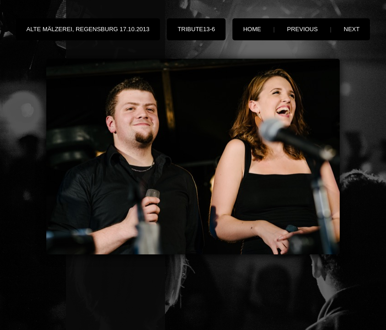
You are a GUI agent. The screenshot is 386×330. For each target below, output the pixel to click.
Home (252, 29)
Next (352, 29)
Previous (302, 29)
